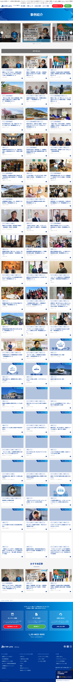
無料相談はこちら (57, 6)
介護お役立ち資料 (24, 659)
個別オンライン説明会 (25, 670)
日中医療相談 (5, 659)
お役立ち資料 (38, 6)
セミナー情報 (46, 6)
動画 (21, 666)
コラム (21, 663)
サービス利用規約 (60, 661)
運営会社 (17, 647)
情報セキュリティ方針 (61, 663)
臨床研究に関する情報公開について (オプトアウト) (63, 669)
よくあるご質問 (42, 661)
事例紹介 (4, 668)
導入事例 (23, 6)
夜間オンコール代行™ (7, 656)
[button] (2, 32)
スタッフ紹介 (41, 659)
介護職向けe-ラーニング (8, 666)
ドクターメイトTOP (5, 600)
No (51, 3)
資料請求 (67, 6)
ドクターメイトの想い (43, 656)
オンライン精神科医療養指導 (9, 663)
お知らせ (22, 656)
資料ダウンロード (24, 668)
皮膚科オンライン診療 (7, 661)
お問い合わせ (60, 626)
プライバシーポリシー (61, 659)
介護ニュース (30, 6)
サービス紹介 (16, 6)
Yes (50, 3)
